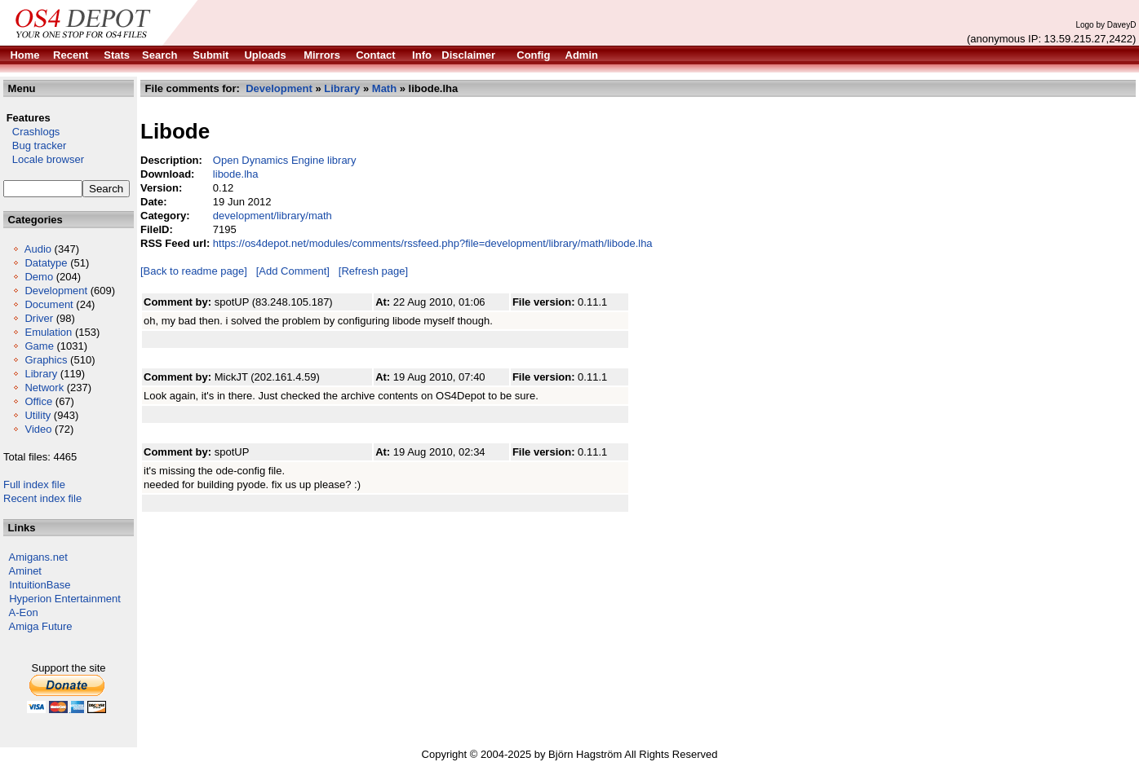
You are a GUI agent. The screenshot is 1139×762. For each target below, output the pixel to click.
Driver (38, 318)
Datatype (45, 263)
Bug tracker (34, 145)
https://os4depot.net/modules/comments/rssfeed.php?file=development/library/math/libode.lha (433, 243)
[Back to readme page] (193, 271)
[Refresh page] (373, 271)
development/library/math (272, 215)
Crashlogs (31, 132)
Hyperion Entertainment (65, 598)
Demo (38, 277)
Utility (37, 415)
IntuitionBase (39, 585)
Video (37, 429)
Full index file (34, 484)
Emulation (48, 332)
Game (38, 346)
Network (44, 387)
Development (55, 290)
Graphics (45, 360)
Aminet (25, 571)
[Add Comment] (293, 271)
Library (40, 374)
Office (38, 401)
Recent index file (42, 498)
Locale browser (43, 159)
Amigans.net (38, 557)
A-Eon (23, 612)
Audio (37, 249)
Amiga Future (41, 626)
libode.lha (236, 174)
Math (384, 88)
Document (48, 304)
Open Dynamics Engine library (285, 160)
